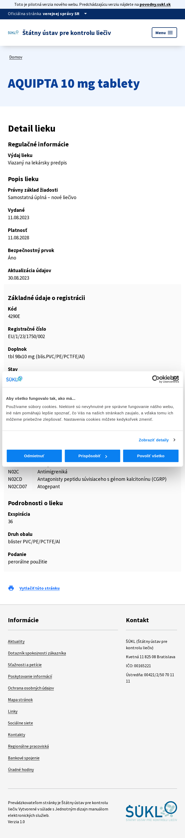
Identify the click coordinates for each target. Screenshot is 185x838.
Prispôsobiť (92, 456)
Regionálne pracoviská (28, 746)
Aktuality (16, 641)
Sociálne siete (20, 722)
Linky (12, 711)
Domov (15, 57)
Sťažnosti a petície (25, 664)
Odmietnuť (34, 456)
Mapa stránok (20, 699)
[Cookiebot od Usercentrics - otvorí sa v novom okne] (156, 379)
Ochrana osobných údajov (31, 688)
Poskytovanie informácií (30, 676)
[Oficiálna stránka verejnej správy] (66, 13)
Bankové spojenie (24, 757)
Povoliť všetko (150, 456)
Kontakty (16, 734)
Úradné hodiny (21, 769)
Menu (164, 32)
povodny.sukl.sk (155, 4)
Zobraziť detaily (154, 440)
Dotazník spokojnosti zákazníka (37, 653)
